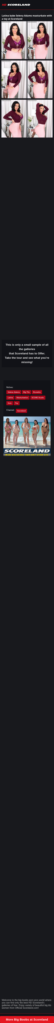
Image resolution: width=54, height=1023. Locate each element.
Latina (10, 397)
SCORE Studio (38, 397)
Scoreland (21, 411)
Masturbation (22, 397)
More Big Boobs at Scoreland (27, 1019)
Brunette (37, 392)
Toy (16, 403)
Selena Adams (14, 392)
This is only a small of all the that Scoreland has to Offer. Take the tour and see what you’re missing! (27, 353)
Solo (10, 403)
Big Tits (26, 392)
